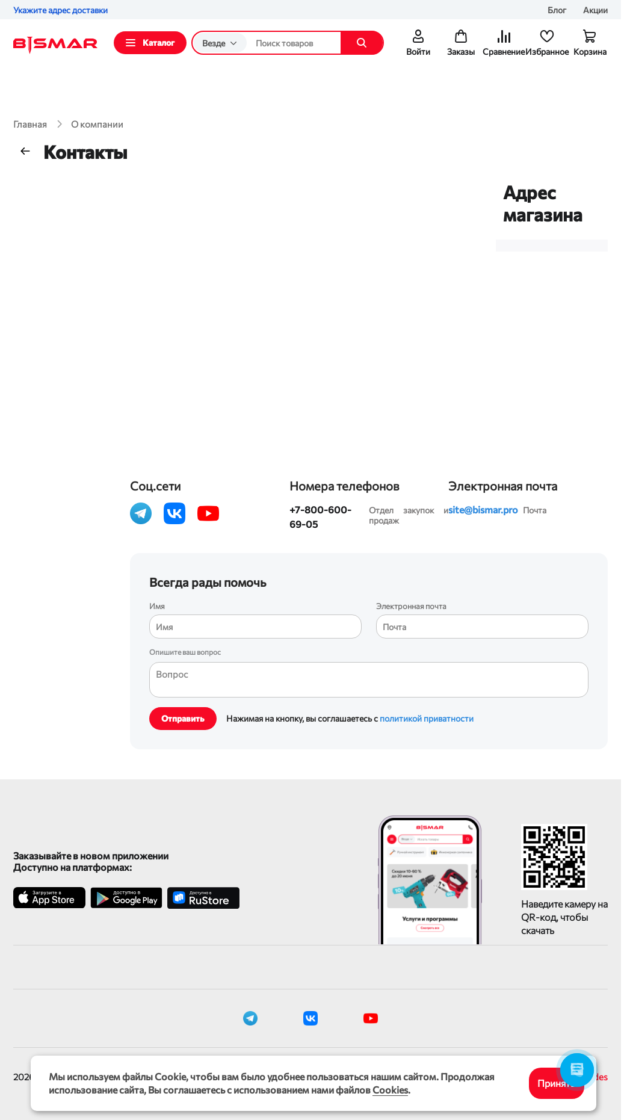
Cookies (390, 1089)
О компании (97, 124)
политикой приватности (427, 718)
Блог (557, 10)
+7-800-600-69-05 (320, 517)
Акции (595, 10)
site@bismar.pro (483, 509)
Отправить (183, 718)
